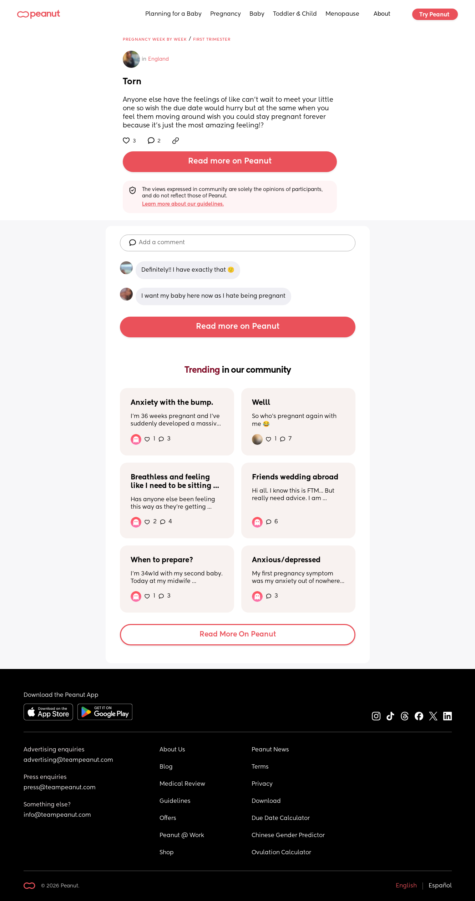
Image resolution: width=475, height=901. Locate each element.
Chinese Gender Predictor (288, 836)
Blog (166, 767)
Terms (260, 767)
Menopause (342, 14)
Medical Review (182, 784)
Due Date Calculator (281, 818)
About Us (172, 750)
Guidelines (175, 801)
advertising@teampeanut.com (68, 760)
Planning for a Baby (173, 14)
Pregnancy (225, 14)
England (158, 59)
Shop (167, 853)
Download (266, 801)
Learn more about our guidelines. (183, 204)
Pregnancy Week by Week (155, 39)
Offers (168, 818)
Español (440, 886)
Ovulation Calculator (281, 853)
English (406, 886)
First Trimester (212, 39)
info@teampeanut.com (57, 815)
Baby (256, 14)
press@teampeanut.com (60, 788)
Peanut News (270, 750)
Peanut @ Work (182, 836)
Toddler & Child (295, 14)
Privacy (262, 784)
